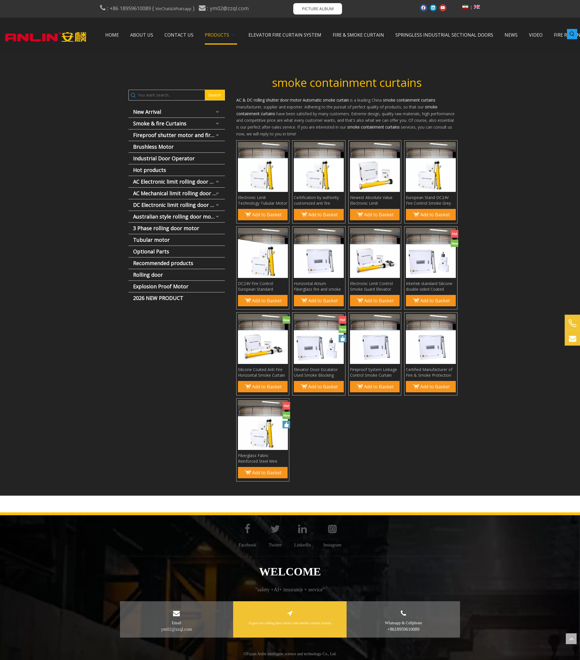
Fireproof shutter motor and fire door (179, 135)
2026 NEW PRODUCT (158, 298)
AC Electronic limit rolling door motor (179, 181)
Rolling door (148, 274)
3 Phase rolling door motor (166, 228)
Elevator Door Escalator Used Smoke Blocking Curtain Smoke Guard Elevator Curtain (316, 372)
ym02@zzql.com (230, 8)
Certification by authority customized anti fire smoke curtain (316, 200)
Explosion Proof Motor (160, 286)
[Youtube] (442, 7)
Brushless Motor (153, 146)
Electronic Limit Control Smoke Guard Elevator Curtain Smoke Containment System (371, 286)
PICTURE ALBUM (318, 8)
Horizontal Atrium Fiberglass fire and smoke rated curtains (317, 286)
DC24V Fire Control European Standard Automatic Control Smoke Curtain (262, 286)
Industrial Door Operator (164, 158)
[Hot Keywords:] (572, 34)
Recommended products (163, 263)
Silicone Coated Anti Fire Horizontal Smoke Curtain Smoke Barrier (261, 372)
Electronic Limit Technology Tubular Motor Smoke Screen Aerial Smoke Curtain (262, 200)
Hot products (149, 170)
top (571, 638)
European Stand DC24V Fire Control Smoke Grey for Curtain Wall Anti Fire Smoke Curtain (428, 200)
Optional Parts (151, 251)
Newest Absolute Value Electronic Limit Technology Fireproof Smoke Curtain (371, 200)
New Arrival (147, 111)
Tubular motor (151, 239)
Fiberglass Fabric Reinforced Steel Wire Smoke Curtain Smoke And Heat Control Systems (262, 458)
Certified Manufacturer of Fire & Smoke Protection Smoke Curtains (429, 372)
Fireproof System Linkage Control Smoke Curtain (373, 372)
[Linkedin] (433, 7)
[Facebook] (423, 7)
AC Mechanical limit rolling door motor (179, 193)
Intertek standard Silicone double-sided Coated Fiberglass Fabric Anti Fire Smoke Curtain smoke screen (429, 286)
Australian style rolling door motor (175, 216)
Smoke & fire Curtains (159, 123)
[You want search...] (171, 95)
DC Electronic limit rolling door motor (179, 205)
